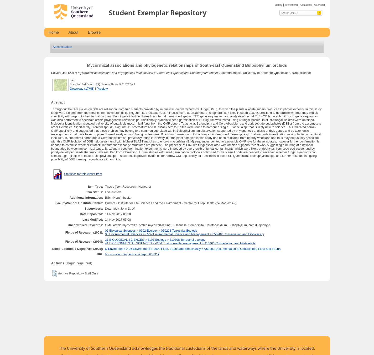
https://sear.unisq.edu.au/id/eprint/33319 (132, 254)
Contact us (306, 5)
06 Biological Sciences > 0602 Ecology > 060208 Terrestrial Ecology (151, 230)
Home (54, 32)
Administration (62, 47)
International (291, 5)
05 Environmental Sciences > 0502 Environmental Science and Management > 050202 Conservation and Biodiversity (184, 234)
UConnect (319, 5)
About (73, 32)
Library (278, 5)
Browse (94, 32)
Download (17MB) (82, 88)
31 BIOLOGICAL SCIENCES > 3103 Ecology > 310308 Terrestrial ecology (155, 239)
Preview (102, 88)
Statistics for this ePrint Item (83, 174)
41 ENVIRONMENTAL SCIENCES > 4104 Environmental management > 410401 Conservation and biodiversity (180, 243)
